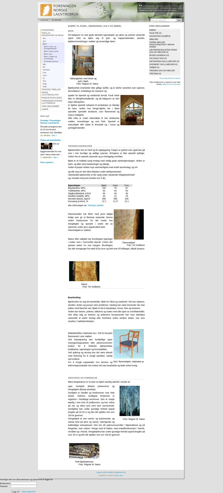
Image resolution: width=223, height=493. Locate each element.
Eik (44, 67)
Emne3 (152, 30)
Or (44, 78)
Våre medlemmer (50, 106)
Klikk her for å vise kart (171, 84)
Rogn (45, 84)
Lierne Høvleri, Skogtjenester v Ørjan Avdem (161, 44)
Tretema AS (155, 74)
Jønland (153, 39)
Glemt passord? (29, 491)
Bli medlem (56, 20)
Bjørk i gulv (48, 54)
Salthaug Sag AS (158, 58)
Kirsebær (46, 70)
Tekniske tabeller (96, 205)
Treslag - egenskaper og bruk (52, 34)
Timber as (154, 67)
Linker (45, 109)
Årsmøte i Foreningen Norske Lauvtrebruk (50, 121)
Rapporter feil (120, 472)
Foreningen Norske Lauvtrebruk (52, 102)
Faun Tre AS (155, 33)
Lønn (45, 75)
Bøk (44, 64)
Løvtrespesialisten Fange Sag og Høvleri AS (163, 51)
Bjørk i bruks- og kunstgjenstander (50, 48)
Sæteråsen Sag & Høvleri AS (164, 61)
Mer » (54, 135)
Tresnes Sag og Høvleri (162, 71)
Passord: (4, 486)
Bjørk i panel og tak (51, 51)
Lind (44, 72)
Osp (44, 81)
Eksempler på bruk (51, 61)
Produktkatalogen (52, 98)
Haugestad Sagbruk (160, 36)
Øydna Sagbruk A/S (159, 55)
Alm (44, 38)
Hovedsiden (48, 30)
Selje (45, 86)
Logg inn (44, 20)
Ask (44, 41)
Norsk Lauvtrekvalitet (50, 93)
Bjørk (45, 44)
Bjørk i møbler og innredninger (50, 58)
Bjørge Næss (119, 475)
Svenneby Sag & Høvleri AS (163, 64)
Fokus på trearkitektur (50, 140)
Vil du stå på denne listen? (170, 78)
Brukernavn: (5, 483)
